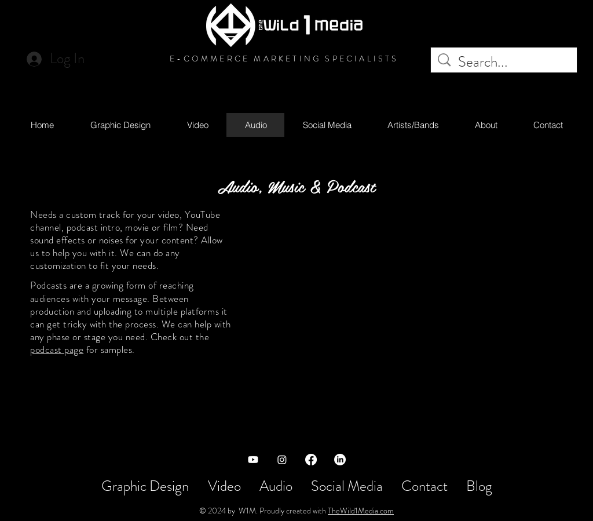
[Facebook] (311, 459)
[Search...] (505, 62)
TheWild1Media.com (361, 510)
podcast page (56, 349)
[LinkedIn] (340, 459)
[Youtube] (253, 459)
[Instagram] (282, 459)
